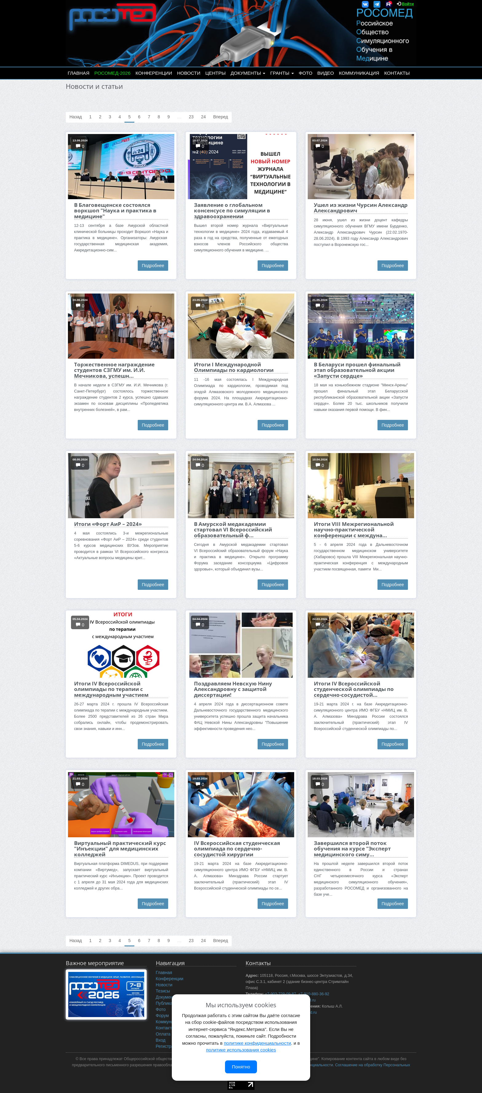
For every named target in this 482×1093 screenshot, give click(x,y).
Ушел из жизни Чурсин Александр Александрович (361, 207)
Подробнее (153, 265)
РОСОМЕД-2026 (112, 73)
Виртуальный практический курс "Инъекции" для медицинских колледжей (120, 848)
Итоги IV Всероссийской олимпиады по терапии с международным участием (111, 689)
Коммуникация (359, 73)
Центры (215, 73)
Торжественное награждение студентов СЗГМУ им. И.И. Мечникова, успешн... (114, 370)
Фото (305, 73)
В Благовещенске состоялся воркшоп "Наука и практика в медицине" (115, 210)
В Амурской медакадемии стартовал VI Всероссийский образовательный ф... (233, 529)
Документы (248, 73)
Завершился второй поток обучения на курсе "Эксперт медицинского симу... (352, 848)
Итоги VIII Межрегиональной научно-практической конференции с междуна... (354, 529)
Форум (162, 1015)
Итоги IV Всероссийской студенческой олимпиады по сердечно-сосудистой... (354, 689)
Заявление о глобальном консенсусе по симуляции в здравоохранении (232, 210)
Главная (78, 73)
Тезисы (163, 990)
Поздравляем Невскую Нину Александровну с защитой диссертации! (233, 689)
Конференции (154, 73)
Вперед (220, 116)
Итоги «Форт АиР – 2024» (108, 523)
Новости (188, 73)
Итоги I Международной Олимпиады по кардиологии (234, 367)
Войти (408, 4)
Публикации (168, 1003)
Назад (75, 116)
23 (191, 116)
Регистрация (168, 1046)
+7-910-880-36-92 (313, 994)
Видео (325, 73)
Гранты (282, 73)
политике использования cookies (241, 1049)
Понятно (241, 1066)
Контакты (397, 73)
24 (203, 116)
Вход (161, 1040)
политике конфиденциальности (257, 1043)
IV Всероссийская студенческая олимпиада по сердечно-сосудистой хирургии (237, 848)
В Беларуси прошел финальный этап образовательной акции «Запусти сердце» (357, 370)
